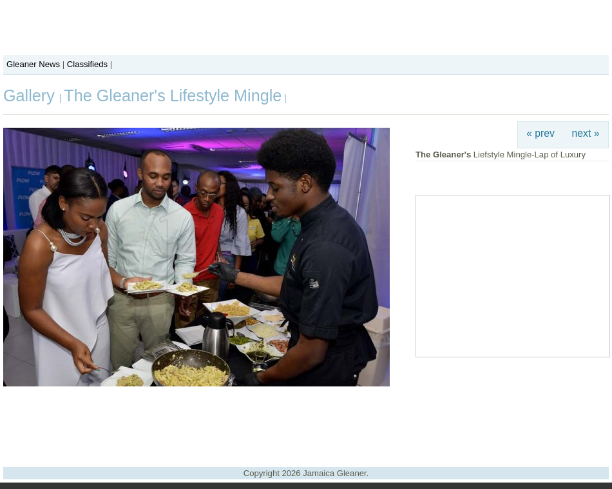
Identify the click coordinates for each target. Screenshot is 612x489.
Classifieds (87, 64)
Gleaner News (33, 64)
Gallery (31, 95)
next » (586, 133)
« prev (540, 133)
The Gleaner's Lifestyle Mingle (173, 95)
